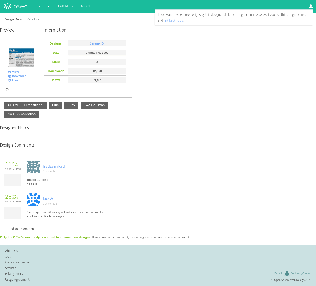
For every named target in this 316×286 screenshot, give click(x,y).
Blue (55, 105)
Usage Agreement (17, 280)
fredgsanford (54, 166)
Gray (71, 105)
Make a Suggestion (18, 262)
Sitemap (10, 268)
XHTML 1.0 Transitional (25, 105)
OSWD (21, 6)
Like (15, 80)
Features (63, 6)
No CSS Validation (22, 114)
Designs (40, 6)
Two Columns (94, 105)
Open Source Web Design (289, 280)
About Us (11, 251)
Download (19, 76)
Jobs (8, 257)
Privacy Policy (14, 274)
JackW (48, 198)
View (15, 72)
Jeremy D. (97, 43)
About (85, 6)
